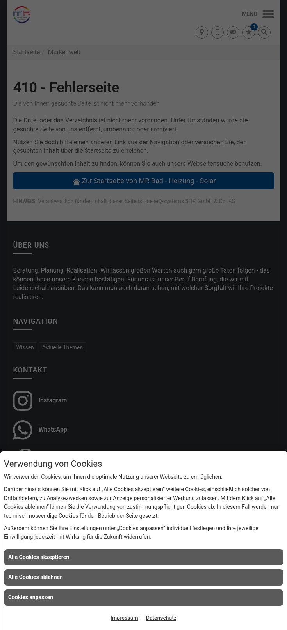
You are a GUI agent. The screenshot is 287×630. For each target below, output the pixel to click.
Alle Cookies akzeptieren (38, 557)
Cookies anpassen (30, 597)
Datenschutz (161, 618)
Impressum (124, 618)
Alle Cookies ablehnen (35, 577)
